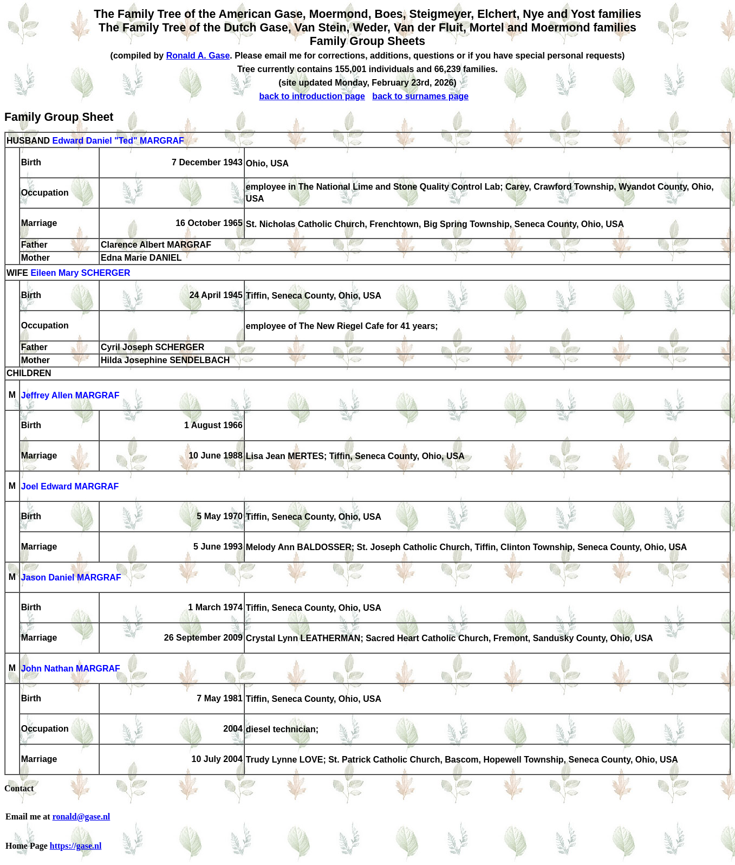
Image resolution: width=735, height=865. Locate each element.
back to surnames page (420, 96)
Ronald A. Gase (198, 55)
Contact (19, 788)
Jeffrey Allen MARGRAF (70, 396)
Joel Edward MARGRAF (70, 487)
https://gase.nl (76, 845)
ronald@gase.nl (81, 816)
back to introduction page (312, 96)
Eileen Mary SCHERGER (80, 273)
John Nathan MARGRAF (70, 669)
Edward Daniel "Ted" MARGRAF (118, 140)
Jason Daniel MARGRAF (71, 578)
